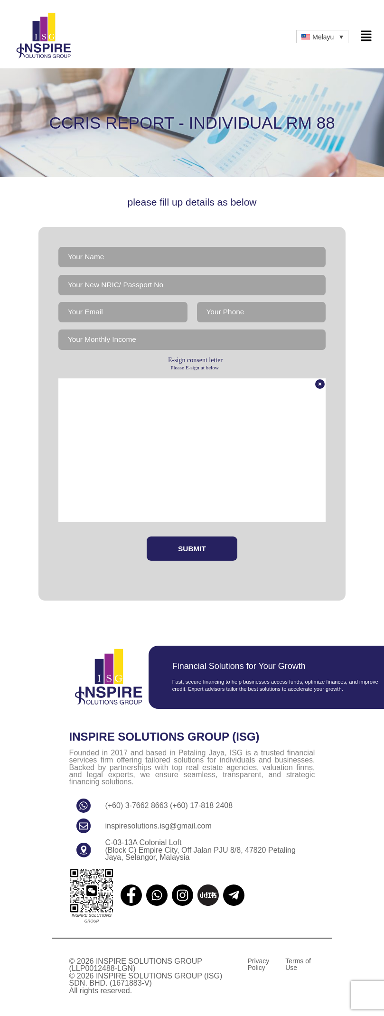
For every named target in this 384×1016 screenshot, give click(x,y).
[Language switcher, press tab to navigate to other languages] (322, 36)
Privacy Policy (258, 967)
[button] (366, 37)
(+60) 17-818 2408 (200, 808)
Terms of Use (298, 967)
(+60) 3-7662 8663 (136, 808)
